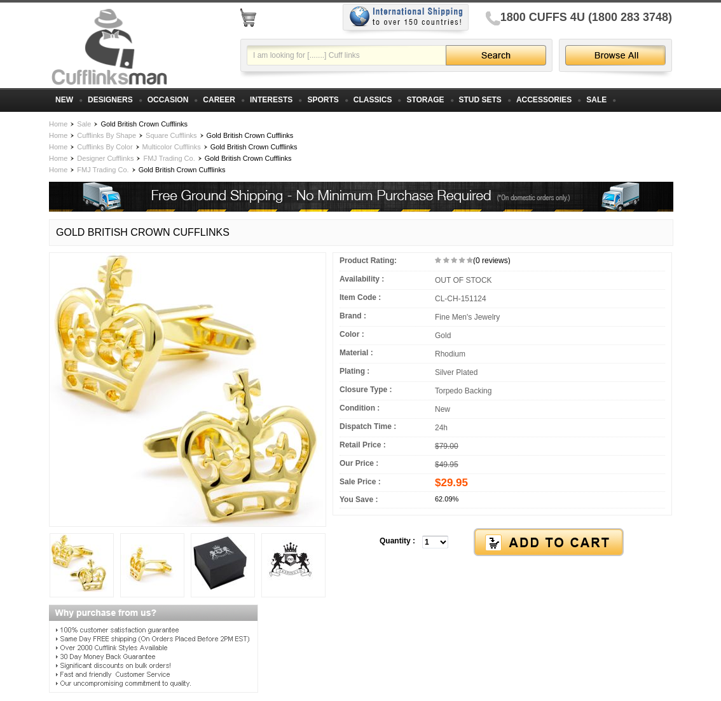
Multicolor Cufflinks (171, 147)
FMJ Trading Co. (169, 158)
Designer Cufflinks (105, 158)
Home (58, 124)
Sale (84, 124)
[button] (502, 542)
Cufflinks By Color (104, 147)
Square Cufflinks (171, 135)
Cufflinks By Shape (106, 135)
